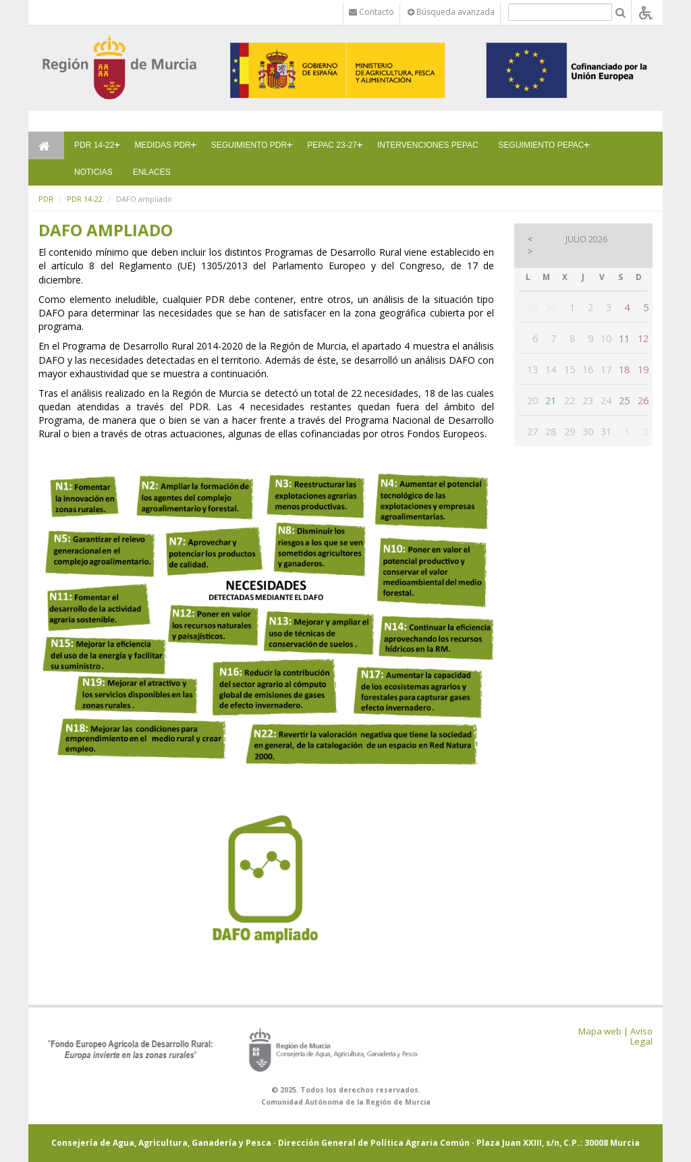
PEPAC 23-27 (332, 145)
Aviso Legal (641, 1036)
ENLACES (152, 172)
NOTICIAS (93, 172)
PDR (45, 199)
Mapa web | (603, 1031)
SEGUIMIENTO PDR (249, 145)
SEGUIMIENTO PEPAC (541, 145)
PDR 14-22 (94, 145)
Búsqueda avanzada (451, 12)
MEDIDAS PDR (162, 145)
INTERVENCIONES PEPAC (427, 145)
